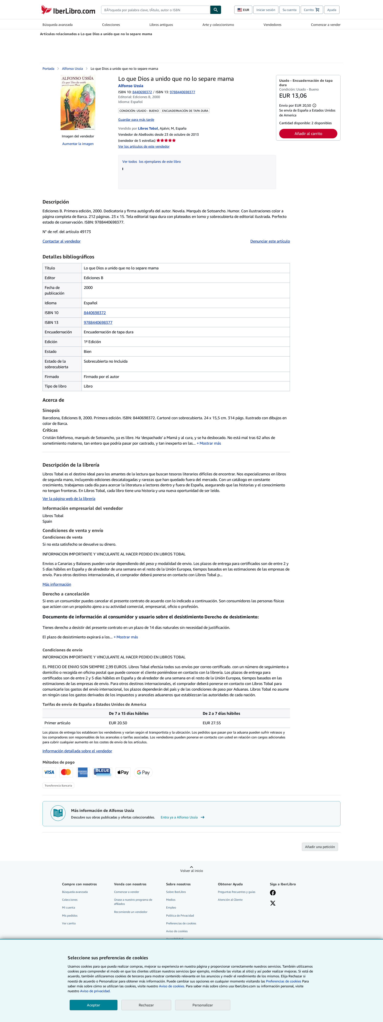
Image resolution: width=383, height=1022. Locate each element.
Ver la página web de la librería (69, 498)
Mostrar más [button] (210, 443)
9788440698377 (98, 322)
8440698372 (142, 92)
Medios (170, 899)
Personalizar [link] (202, 1005)
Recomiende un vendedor (130, 912)
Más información (57, 584)
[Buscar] (215, 10)
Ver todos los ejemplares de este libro (151, 161)
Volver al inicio (191, 871)
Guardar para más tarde (136, 119)
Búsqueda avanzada (58, 24)
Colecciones (111, 24)
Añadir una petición (320, 847)
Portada (48, 68)
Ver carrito (69, 923)
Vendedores (272, 24)
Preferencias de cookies (283, 981)
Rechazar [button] (146, 1005)
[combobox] (155, 10)
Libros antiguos (161, 24)
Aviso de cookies (177, 931)
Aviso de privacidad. (95, 991)
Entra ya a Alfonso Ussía (183, 817)
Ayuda (331, 10)
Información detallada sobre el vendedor (77, 750)
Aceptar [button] (93, 1005)
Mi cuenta (68, 907)
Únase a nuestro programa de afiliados (133, 902)
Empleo (171, 907)
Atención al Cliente (230, 899)
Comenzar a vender (325, 24)
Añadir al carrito (308, 133)
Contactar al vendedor (62, 241)
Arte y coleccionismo (218, 24)
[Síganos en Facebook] (273, 893)
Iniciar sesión (265, 10)
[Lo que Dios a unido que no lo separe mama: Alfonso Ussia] (78, 102)
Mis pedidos (69, 915)
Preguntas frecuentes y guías (236, 892)
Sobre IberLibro (176, 892)
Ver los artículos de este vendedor (144, 146)
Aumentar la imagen (78, 144)
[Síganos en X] (273, 903)
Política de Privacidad (180, 915)
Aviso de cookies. (172, 986)
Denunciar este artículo (270, 241)
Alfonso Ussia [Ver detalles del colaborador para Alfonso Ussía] (72, 68)
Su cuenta (290, 10)
